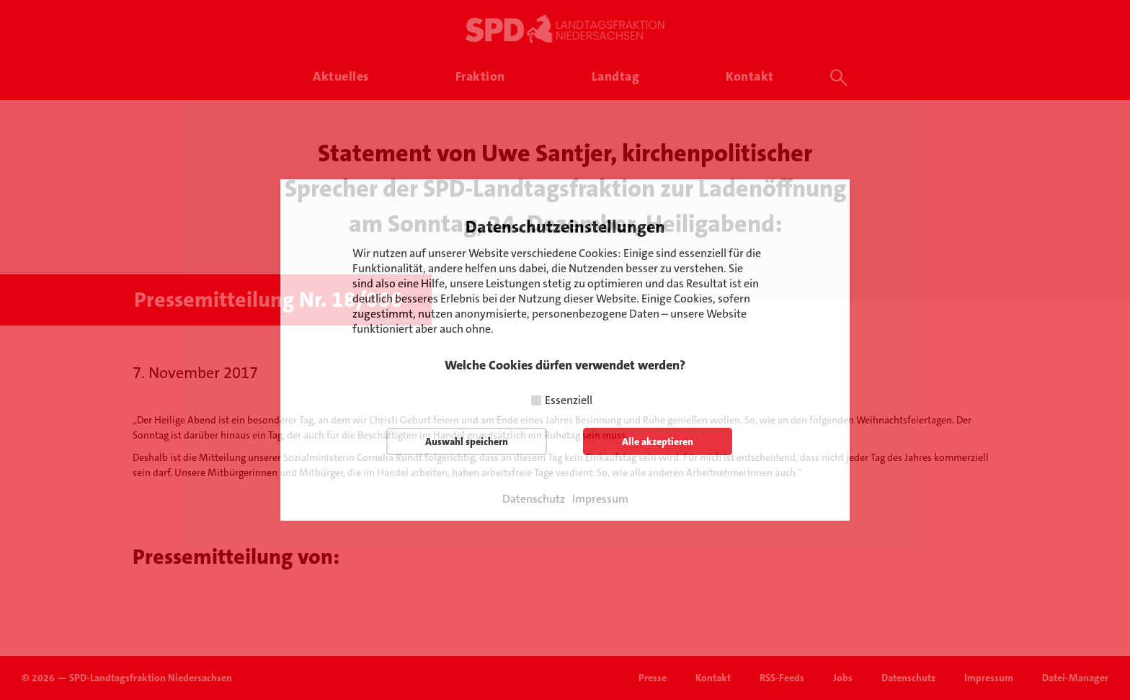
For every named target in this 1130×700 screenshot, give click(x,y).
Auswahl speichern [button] (466, 441)
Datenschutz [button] (533, 499)
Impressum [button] (600, 499)
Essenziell (568, 400)
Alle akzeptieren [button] (657, 441)
